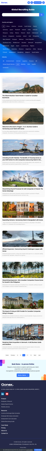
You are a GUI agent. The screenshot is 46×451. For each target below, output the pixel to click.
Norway (40, 49)
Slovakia (24, 42)
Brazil (28, 33)
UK (41, 33)
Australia (18, 36)
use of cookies (29, 450)
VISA (28, 64)
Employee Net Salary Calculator (9, 416)
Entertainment (10, 61)
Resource (4, 410)
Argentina (28, 49)
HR (36, 61)
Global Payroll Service (9, 64)
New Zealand (6, 39)
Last (39, 355)
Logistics (24, 61)
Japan (11, 29)
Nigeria (32, 46)
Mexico (17, 33)
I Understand (38, 449)
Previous (13, 355)
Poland (23, 33)
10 (23, 355)
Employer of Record (6, 401)
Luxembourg (24, 46)
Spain (17, 46)
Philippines (36, 36)
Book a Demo (22, 375)
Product (3, 399)
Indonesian (35, 33)
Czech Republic (30, 39)
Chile (34, 49)
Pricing (3, 428)
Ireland (24, 29)
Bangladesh (38, 42)
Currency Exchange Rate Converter (10, 413)
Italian (25, 36)
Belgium (27, 52)
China (8, 26)
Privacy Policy (23, 447)
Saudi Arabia (35, 52)
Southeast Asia (7, 42)
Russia (4, 36)
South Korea (27, 26)
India (29, 29)
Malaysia (5, 33)
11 (27, 355)
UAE (30, 36)
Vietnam (35, 29)
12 (31, 355)
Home (7, 355)
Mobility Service (5, 407)
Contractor (6, 67)
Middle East (16, 42)
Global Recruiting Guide (7, 421)
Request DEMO (37, 2)
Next (35, 355)
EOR (18, 64)
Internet (18, 61)
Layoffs (34, 64)
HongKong (20, 52)
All (3, 26)
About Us (4, 430)
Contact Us (4, 433)
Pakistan (21, 39)
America (14, 26)
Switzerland (12, 52)
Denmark (30, 42)
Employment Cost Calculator (9, 419)
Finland (5, 52)
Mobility (23, 64)
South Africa (6, 49)
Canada (20, 26)
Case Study (4, 425)
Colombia (14, 49)
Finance (31, 61)
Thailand (17, 29)
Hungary (14, 39)
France (35, 26)
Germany (5, 29)
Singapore (11, 36)
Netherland (6, 46)
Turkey (11, 33)
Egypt (12, 46)
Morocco (21, 49)
